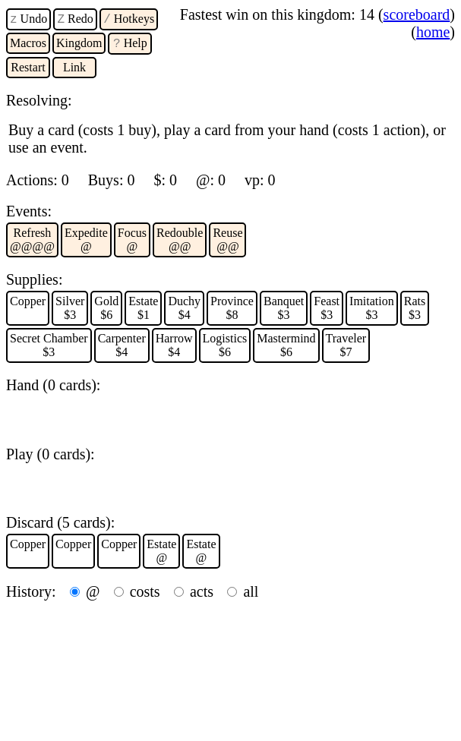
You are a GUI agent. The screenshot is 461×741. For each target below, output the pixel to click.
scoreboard (417, 14)
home (433, 32)
